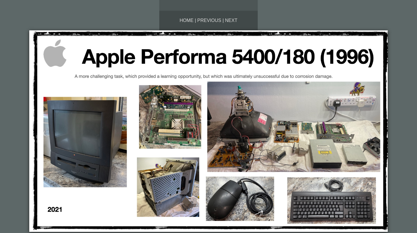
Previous (209, 20)
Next (231, 20)
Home (186, 20)
